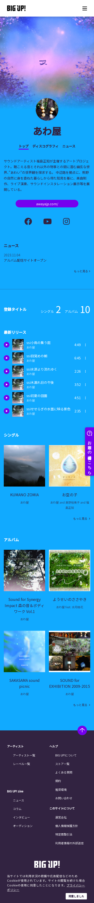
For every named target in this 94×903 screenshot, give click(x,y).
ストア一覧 (62, 764)
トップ (24, 146)
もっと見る (81, 271)
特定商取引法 (63, 834)
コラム (17, 809)
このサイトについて (62, 808)
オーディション (23, 826)
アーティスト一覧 (24, 755)
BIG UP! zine (15, 791)
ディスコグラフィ (45, 146)
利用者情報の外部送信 (69, 843)
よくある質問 (63, 772)
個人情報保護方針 (66, 826)
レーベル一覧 (21, 764)
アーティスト (15, 746)
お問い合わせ (63, 798)
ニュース (68, 146)
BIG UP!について (66, 755)
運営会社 (61, 817)
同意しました (76, 896)
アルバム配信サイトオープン (25, 260)
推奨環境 (61, 789)
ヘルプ (53, 746)
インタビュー (21, 817)
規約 (58, 781)
